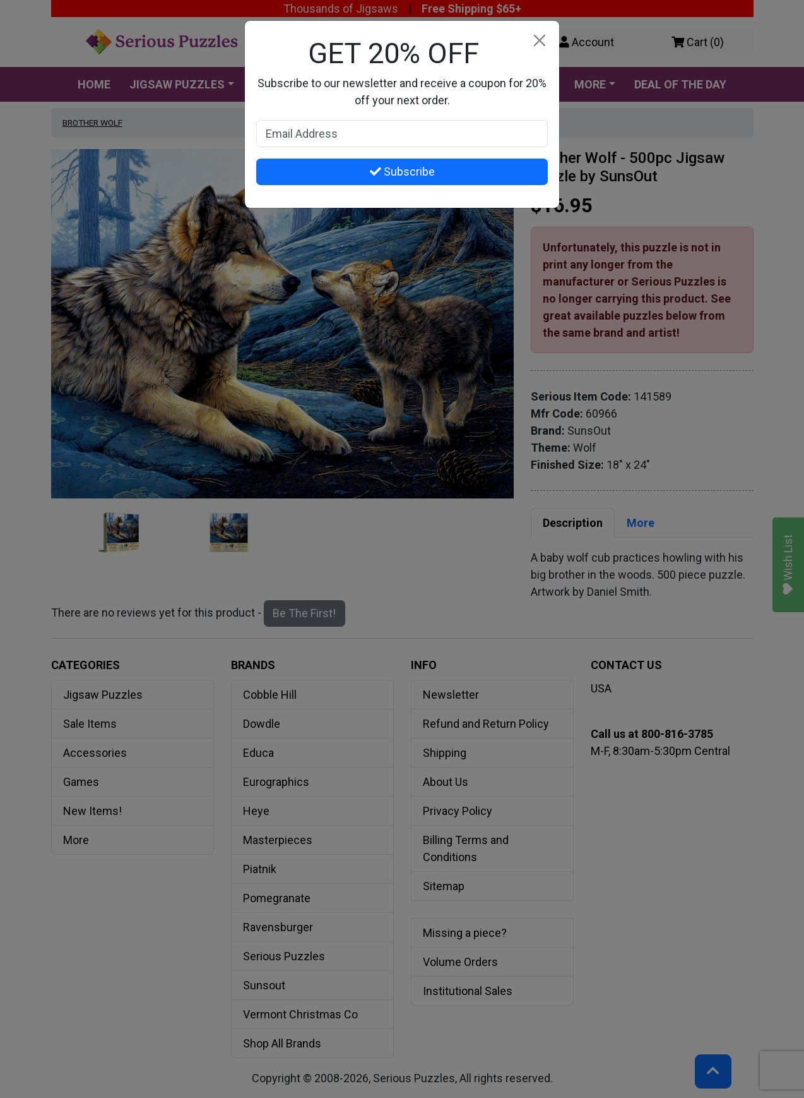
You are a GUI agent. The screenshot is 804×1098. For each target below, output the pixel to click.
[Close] (539, 40)
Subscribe (402, 171)
